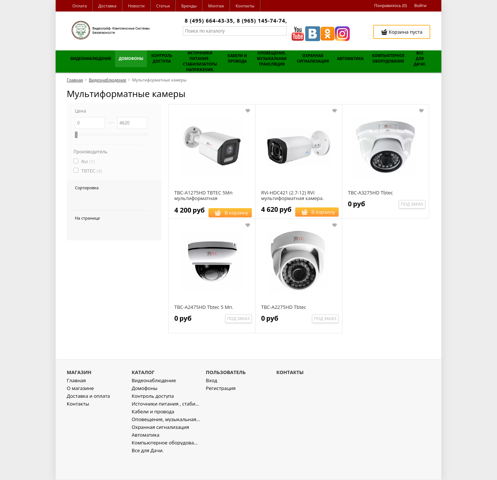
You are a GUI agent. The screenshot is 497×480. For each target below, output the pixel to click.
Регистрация (221, 409)
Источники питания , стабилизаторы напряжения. (166, 425)
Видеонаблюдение (154, 401)
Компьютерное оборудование (166, 463)
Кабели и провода (153, 432)
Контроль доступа (153, 417)
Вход (211, 401)
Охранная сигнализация (160, 448)
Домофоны (144, 409)
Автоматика (145, 456)
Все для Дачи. (148, 471)
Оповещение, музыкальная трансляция (166, 440)
